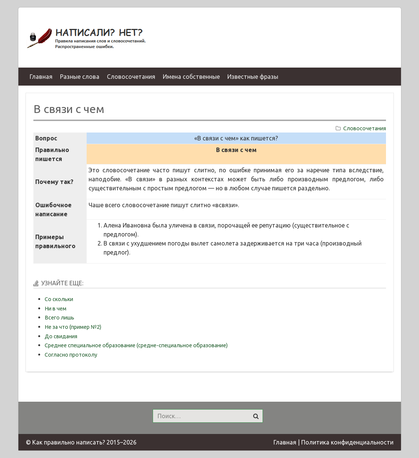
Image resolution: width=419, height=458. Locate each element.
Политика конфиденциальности (347, 442)
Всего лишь (59, 318)
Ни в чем (55, 309)
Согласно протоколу (71, 355)
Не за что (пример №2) (73, 327)
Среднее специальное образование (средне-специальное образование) (136, 345)
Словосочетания (364, 128)
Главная (284, 442)
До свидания (61, 336)
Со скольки (59, 299)
